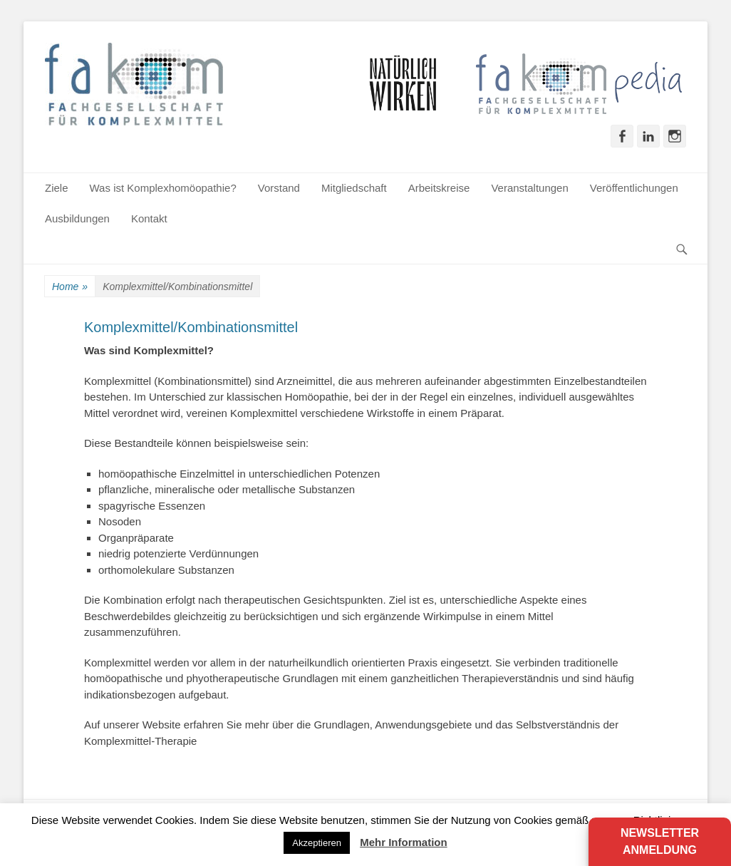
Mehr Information (403, 842)
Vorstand (279, 188)
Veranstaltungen (529, 188)
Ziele (56, 188)
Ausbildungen (77, 218)
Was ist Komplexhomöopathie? (163, 188)
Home (70, 286)
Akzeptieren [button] (316, 842)
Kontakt (149, 218)
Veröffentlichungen (634, 188)
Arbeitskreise (439, 188)
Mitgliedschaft (354, 188)
